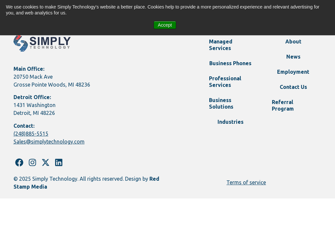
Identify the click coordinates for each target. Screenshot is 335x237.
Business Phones (230, 63)
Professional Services (225, 81)
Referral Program (283, 105)
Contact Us (293, 87)
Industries (231, 122)
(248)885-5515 (30, 134)
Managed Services (220, 45)
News (293, 57)
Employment (293, 72)
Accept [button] (165, 25)
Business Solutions (221, 103)
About (293, 41)
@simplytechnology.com (55, 142)
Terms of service (246, 182)
